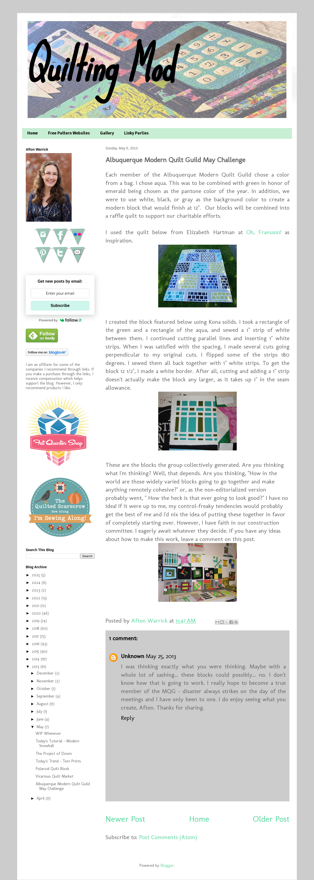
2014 (36, 659)
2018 (36, 628)
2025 (36, 575)
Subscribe (60, 305)
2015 (36, 651)
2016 (36, 643)
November (46, 681)
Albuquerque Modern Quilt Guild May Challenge (63, 786)
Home (32, 133)
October (44, 688)
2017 (36, 636)
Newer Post (125, 819)
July (40, 711)
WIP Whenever (48, 733)
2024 (37, 582)
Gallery (107, 133)
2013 (36, 666)
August (43, 703)
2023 (36, 590)
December (46, 673)
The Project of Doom (54, 753)
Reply (127, 717)
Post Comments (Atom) (168, 837)
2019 (36, 620)
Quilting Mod (99, 65)
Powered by (60, 320)
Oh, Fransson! (263, 232)
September (46, 696)
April (41, 798)
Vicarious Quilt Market (54, 776)
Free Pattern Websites (69, 133)
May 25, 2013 (161, 656)
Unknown (132, 656)
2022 (36, 598)
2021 (36, 605)
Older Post (271, 819)
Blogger (167, 865)
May (41, 726)
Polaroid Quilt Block (52, 768)
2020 (37, 613)
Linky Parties (136, 133)
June (41, 719)
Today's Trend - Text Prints (58, 761)
